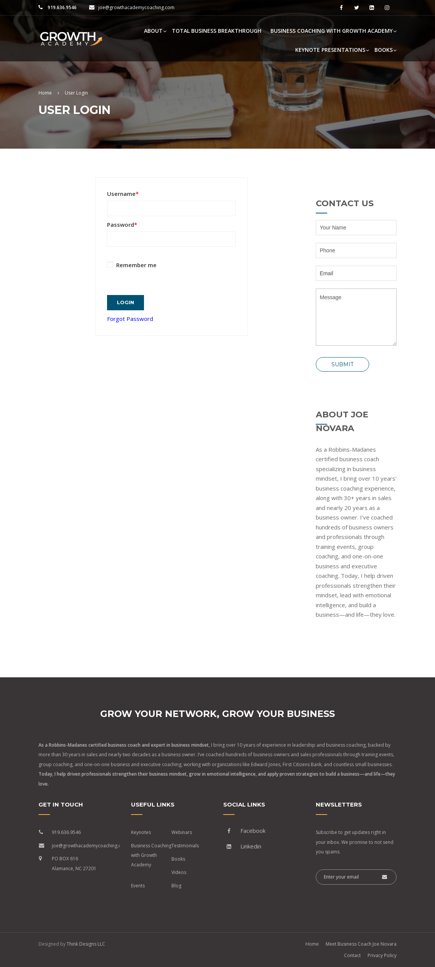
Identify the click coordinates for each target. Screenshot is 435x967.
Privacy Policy (382, 955)
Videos (178, 872)
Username (123, 193)
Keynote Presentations (330, 49)
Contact (352, 955)
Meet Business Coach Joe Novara (361, 944)
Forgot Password (130, 315)
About (153, 30)
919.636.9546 (61, 7)
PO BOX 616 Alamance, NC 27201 (74, 863)
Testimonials (185, 845)
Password (122, 224)
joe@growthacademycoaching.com (136, 7)
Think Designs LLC (86, 944)
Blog (176, 885)
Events (138, 885)
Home (312, 944)
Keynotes (141, 832)
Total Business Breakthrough (216, 30)
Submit (342, 364)
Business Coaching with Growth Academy (331, 30)
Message (356, 317)
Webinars (181, 832)
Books (383, 49)
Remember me (132, 265)
